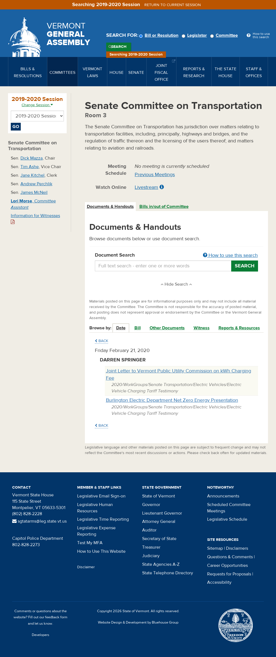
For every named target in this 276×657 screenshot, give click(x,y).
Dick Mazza (31, 158)
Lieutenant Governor (162, 513)
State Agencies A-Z (160, 564)
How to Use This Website (101, 551)
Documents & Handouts (110, 206)
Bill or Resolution (159, 35)
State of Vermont (158, 496)
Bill (137, 328)
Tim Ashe (29, 167)
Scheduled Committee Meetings (229, 508)
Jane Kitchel (32, 175)
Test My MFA (90, 543)
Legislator (195, 35)
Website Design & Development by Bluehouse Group (138, 622)
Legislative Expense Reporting (96, 531)
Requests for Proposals (229, 574)
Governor (151, 504)
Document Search (176, 255)
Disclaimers (237, 548)
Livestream (146, 187)
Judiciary (151, 556)
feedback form (56, 617)
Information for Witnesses (35, 218)
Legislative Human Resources (95, 508)
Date (121, 328)
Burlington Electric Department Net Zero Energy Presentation (172, 400)
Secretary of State (159, 538)
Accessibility (219, 582)
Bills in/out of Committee (164, 206)
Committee (225, 35)
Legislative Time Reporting (103, 519)
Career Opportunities (227, 565)
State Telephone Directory (167, 573)
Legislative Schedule (227, 519)
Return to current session (172, 4)
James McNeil (34, 192)
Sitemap (215, 548)
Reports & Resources (239, 328)
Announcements (223, 496)
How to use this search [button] (230, 255)
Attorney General (158, 521)
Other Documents (167, 328)
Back (101, 340)
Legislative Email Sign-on (101, 496)
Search (118, 46)
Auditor (149, 530)
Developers (40, 635)
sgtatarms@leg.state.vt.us (39, 521)
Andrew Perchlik (36, 184)
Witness (202, 328)
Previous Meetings (155, 174)
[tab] (110, 206)
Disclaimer (86, 567)
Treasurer (151, 547)
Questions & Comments (230, 557)
